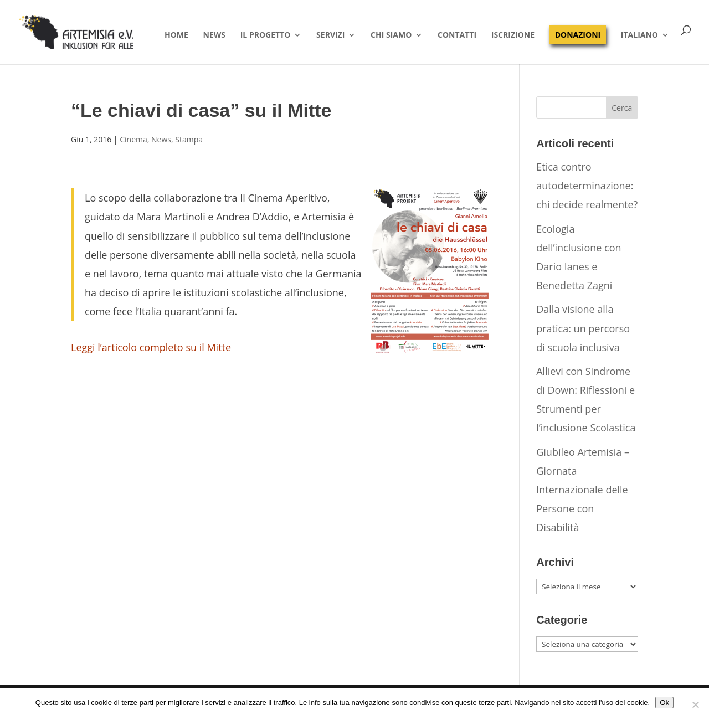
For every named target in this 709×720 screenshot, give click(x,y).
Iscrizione (513, 35)
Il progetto (265, 35)
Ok (664, 702)
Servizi (330, 35)
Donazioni (577, 34)
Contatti (457, 35)
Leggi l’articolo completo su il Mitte (151, 347)
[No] (695, 704)
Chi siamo (391, 35)
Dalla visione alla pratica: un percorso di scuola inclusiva (583, 327)
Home (176, 35)
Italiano (639, 35)
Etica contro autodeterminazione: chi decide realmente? (587, 185)
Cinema (133, 139)
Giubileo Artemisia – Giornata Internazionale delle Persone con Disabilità (582, 489)
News (214, 35)
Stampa (189, 139)
